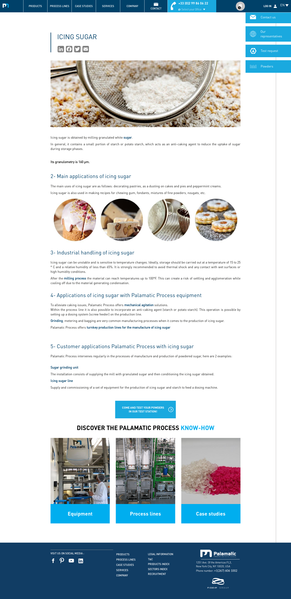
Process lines (59, 6)
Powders (267, 67)
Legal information (160, 554)
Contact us (268, 18)
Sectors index (158, 569)
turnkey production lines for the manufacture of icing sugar (128, 327)
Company (132, 6)
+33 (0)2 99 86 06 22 (193, 3)
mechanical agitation (139, 305)
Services (108, 6)
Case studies (84, 6)
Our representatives (271, 35)
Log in (267, 6)
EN (282, 5)
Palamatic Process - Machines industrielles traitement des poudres (6, 5)
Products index (159, 564)
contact (156, 8)
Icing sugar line (62, 381)
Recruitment (157, 574)
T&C (150, 559)
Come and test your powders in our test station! (143, 409)
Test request (269, 52)
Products (35, 6)
